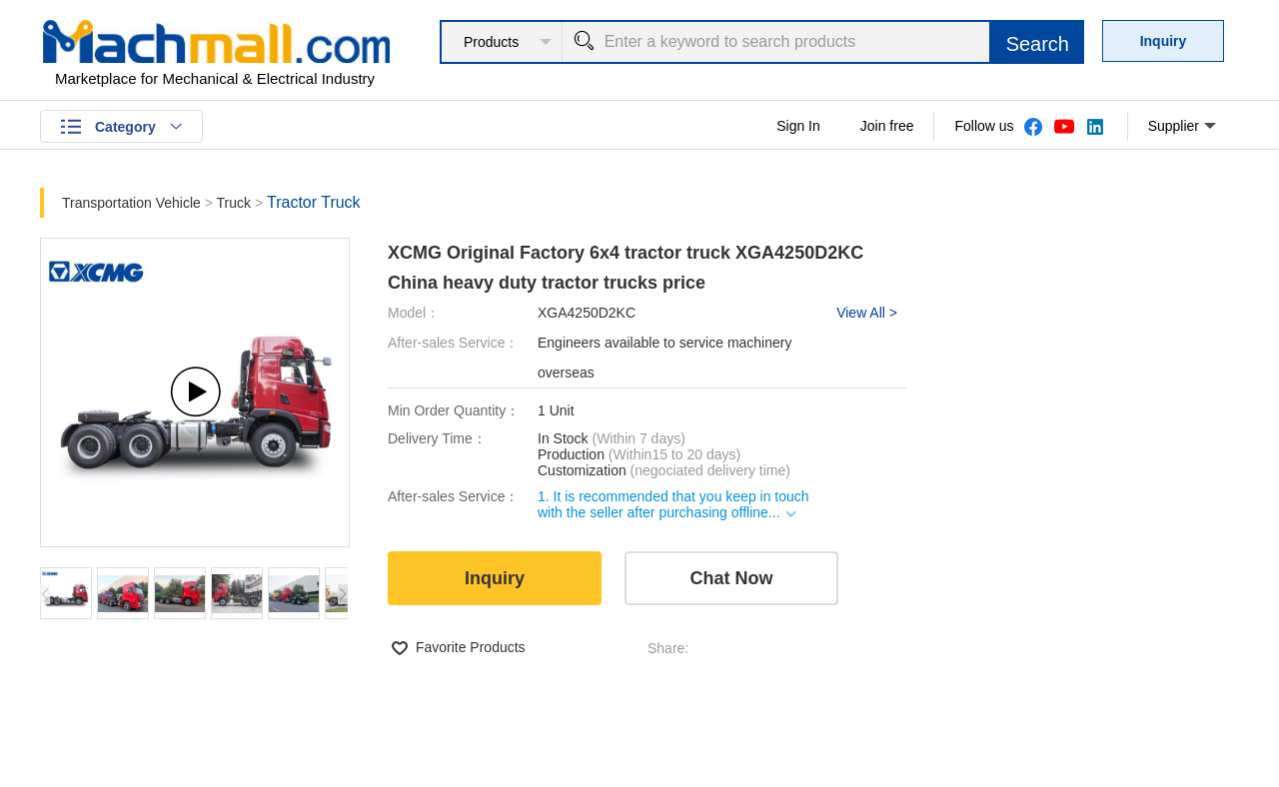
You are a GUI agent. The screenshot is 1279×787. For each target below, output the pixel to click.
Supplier (1182, 127)
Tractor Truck (314, 202)
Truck (234, 203)
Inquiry (1163, 41)
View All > (866, 313)
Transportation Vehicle (131, 203)
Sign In (798, 126)
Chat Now (731, 578)
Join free (887, 126)
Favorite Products (471, 647)
